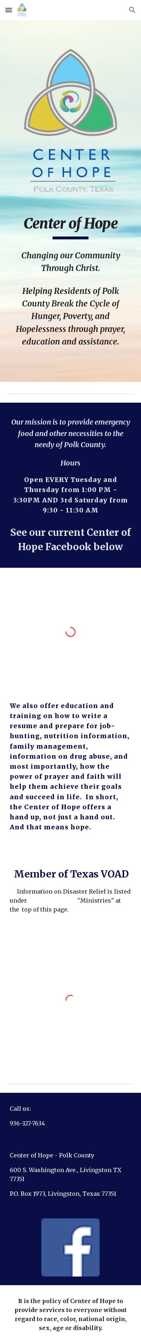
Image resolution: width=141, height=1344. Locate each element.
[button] (8, 10)
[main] (70, 227)
